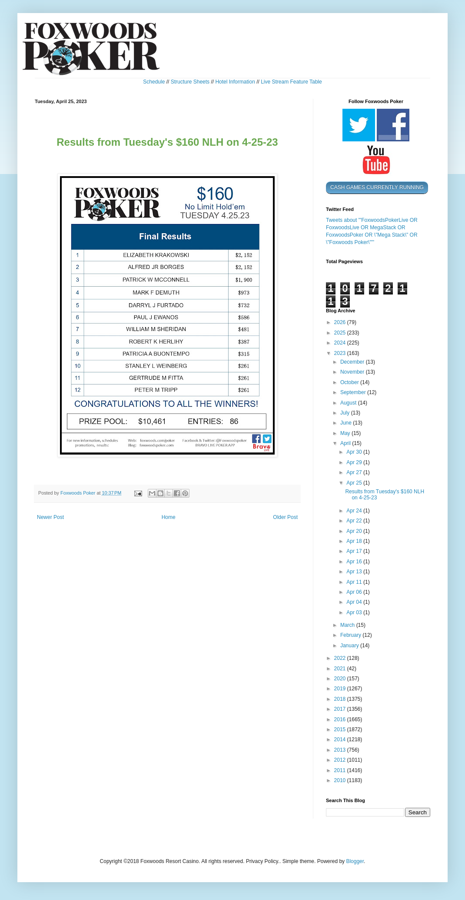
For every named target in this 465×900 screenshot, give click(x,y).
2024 (340, 343)
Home (169, 517)
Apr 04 (354, 602)
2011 (340, 770)
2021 (340, 669)
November (353, 372)
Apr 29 (354, 462)
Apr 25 (354, 483)
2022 (340, 658)
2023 (340, 353)
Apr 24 (354, 511)
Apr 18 (354, 541)
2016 (340, 719)
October (350, 382)
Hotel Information (235, 82)
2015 (340, 729)
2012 (340, 760)
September (353, 392)
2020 (340, 679)
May (346, 433)
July (345, 413)
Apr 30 (354, 452)
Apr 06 (354, 592)
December (353, 362)
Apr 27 (354, 472)
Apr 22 (354, 521)
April (346, 443)
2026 (340, 322)
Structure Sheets (190, 82)
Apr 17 (354, 551)
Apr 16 (354, 562)
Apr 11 (354, 582)
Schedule (154, 82)
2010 (340, 780)
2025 (340, 333)
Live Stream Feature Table (291, 82)
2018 (340, 699)
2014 (340, 739)
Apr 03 (354, 612)
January (350, 645)
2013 (340, 750)
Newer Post (50, 517)
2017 (340, 709)
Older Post (285, 517)
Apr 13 (354, 572)
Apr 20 (354, 531)
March (348, 625)
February (351, 635)
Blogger (355, 861)
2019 (340, 689)
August (349, 403)
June (346, 423)
